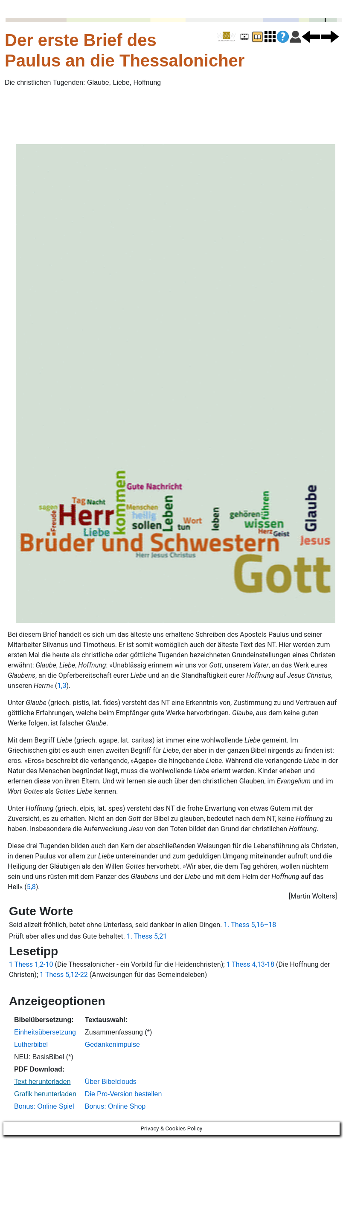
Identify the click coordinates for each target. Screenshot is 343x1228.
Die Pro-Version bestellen (123, 1094)
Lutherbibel (31, 1044)
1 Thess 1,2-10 (31, 964)
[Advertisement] (65, 115)
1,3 (61, 686)
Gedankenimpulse (112, 1044)
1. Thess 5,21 (147, 936)
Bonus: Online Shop (115, 1106)
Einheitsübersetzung (45, 1032)
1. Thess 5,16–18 (250, 925)
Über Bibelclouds (111, 1081)
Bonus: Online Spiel (44, 1106)
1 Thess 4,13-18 (251, 964)
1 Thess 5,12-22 (64, 975)
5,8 (31, 887)
